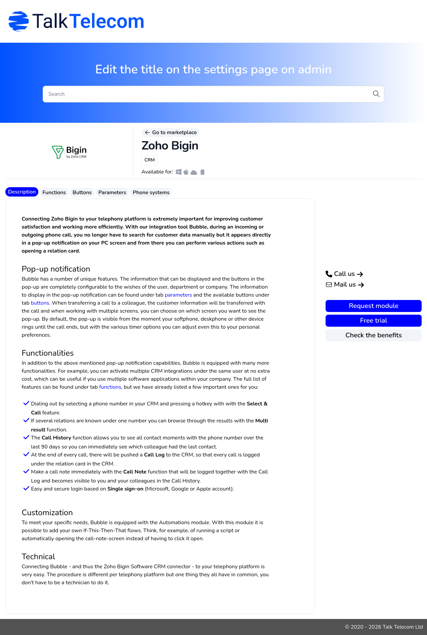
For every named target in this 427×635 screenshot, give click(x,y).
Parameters (112, 192)
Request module (374, 305)
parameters (178, 295)
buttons (40, 303)
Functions (54, 192)
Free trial (373, 320)
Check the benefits (373, 335)
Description (22, 192)
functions (110, 387)
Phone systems (151, 192)
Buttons (82, 192)
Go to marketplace (170, 132)
